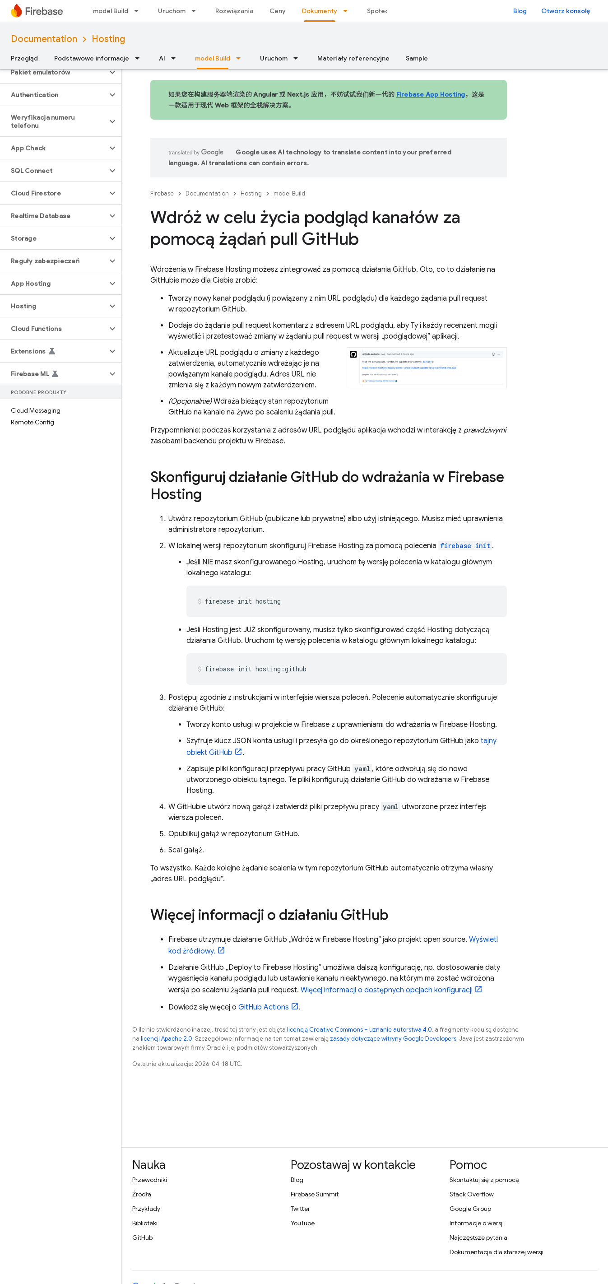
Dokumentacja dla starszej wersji (496, 1252)
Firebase (162, 193)
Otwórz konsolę (565, 11)
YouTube (303, 1223)
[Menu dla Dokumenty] (348, 11)
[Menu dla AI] (176, 58)
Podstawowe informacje (91, 58)
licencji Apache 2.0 (166, 1038)
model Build (110, 11)
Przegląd (24, 58)
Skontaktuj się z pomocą (484, 1180)
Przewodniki (149, 1180)
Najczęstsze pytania (478, 1237)
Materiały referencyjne (353, 58)
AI (162, 58)
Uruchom (172, 11)
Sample (417, 58)
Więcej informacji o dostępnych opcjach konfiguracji (387, 990)
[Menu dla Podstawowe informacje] (140, 58)
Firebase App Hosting (430, 94)
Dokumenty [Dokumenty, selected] (319, 11)
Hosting (108, 39)
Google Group (470, 1209)
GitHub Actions (263, 1007)
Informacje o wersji (477, 1223)
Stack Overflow (472, 1194)
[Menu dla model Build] (139, 11)
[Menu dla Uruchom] (196, 11)
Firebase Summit (315, 1194)
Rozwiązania (234, 11)
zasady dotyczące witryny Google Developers (393, 1038)
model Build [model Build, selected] (212, 58)
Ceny (277, 11)
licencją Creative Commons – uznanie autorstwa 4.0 (359, 1029)
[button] (53, 72)
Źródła (141, 1194)
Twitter (300, 1209)
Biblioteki (145, 1223)
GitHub (142, 1237)
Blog (520, 11)
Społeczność (387, 11)
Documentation (44, 39)
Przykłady (146, 1209)
